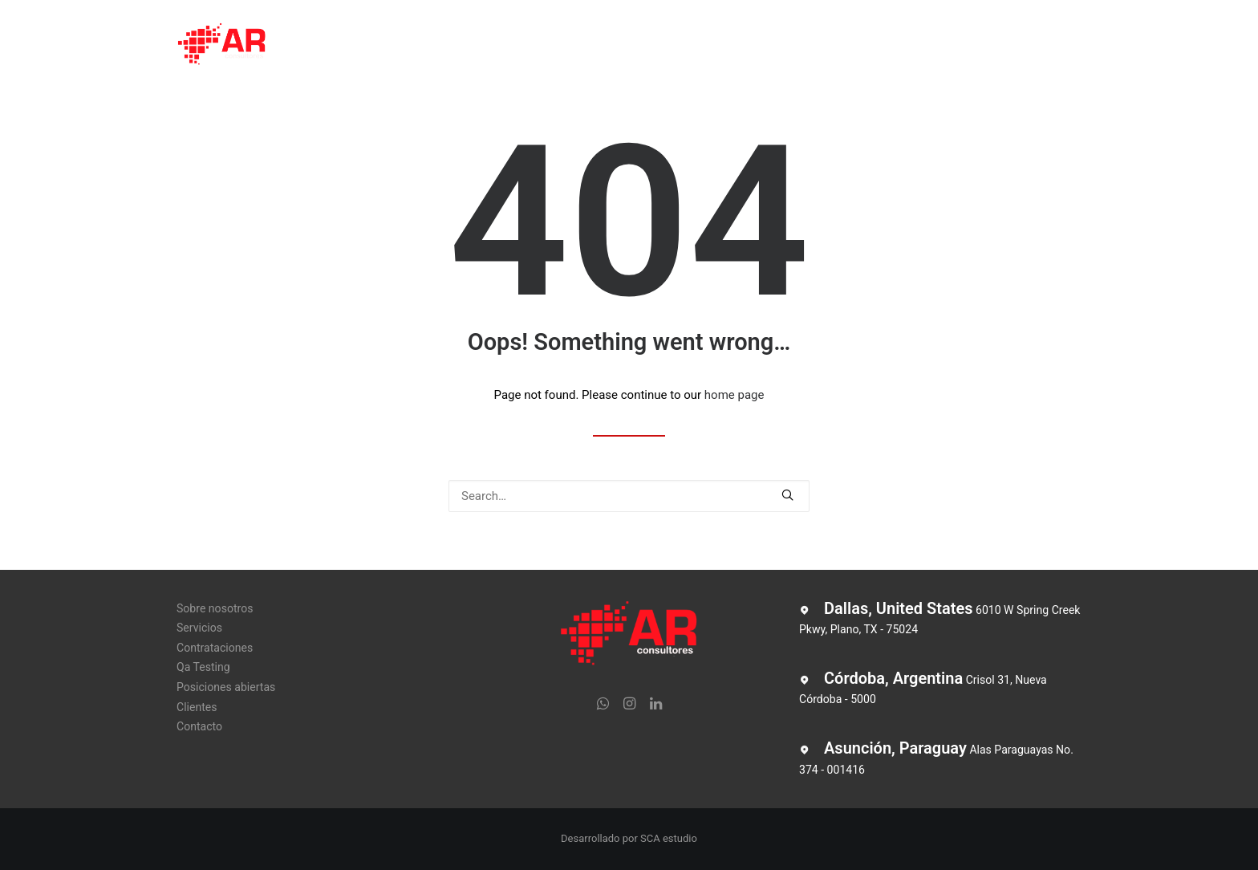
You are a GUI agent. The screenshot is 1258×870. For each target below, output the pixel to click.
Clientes (860, 45)
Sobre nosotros (352, 45)
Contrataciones (545, 45)
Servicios (449, 45)
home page (734, 395)
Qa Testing (645, 45)
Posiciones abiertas (756, 45)
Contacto (937, 45)
